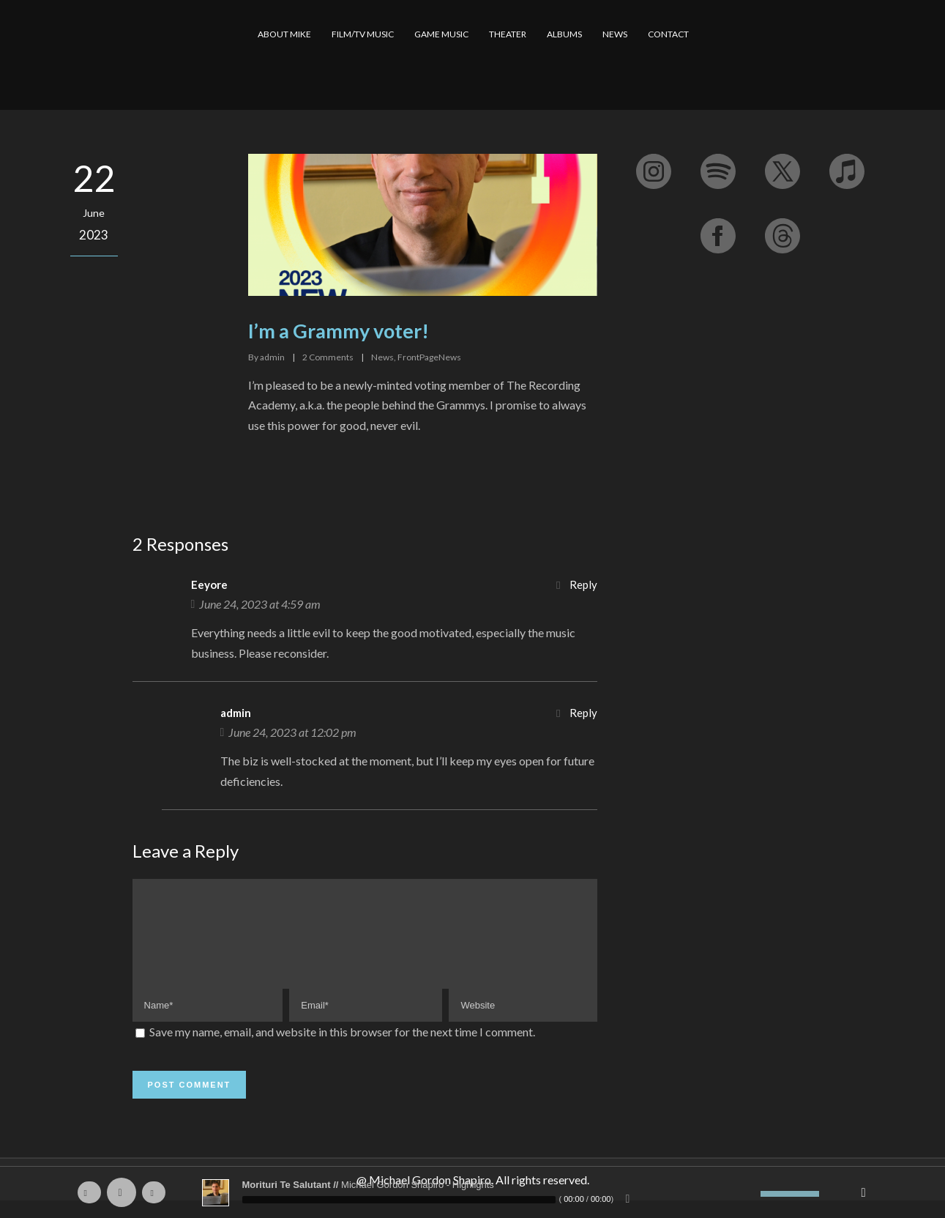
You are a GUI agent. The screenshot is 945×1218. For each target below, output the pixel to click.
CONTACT (668, 34)
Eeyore (209, 584)
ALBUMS (564, 34)
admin (272, 357)
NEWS (614, 34)
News (382, 357)
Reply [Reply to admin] (583, 712)
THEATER (507, 34)
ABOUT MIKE (284, 34)
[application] (472, 1192)
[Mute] (749, 1194)
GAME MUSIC (441, 34)
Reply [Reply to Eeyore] (583, 584)
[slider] (399, 1199)
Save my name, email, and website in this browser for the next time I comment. (342, 1049)
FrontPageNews (429, 357)
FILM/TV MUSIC (363, 34)
